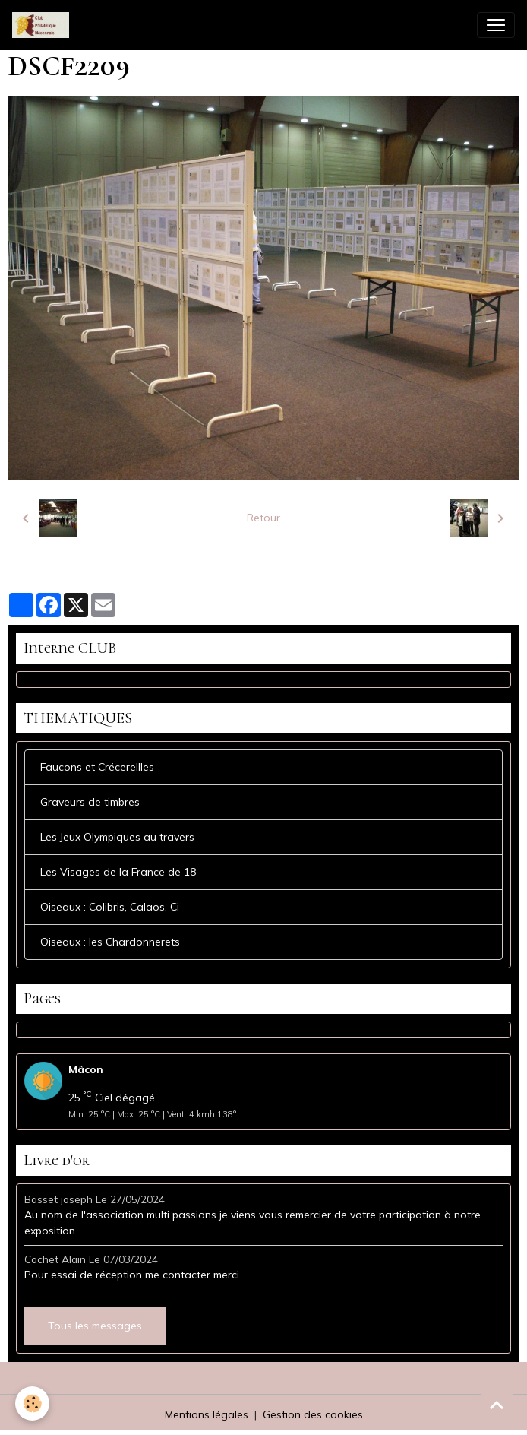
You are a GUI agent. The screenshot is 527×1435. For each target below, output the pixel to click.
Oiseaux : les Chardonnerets (110, 942)
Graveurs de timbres (90, 802)
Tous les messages (95, 1325)
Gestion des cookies (313, 1414)
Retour (263, 517)
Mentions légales (206, 1414)
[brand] (43, 25)
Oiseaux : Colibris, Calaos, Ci (109, 907)
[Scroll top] (497, 1405)
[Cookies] (32, 1403)
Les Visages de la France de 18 (118, 872)
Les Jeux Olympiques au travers (117, 837)
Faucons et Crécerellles (97, 767)
